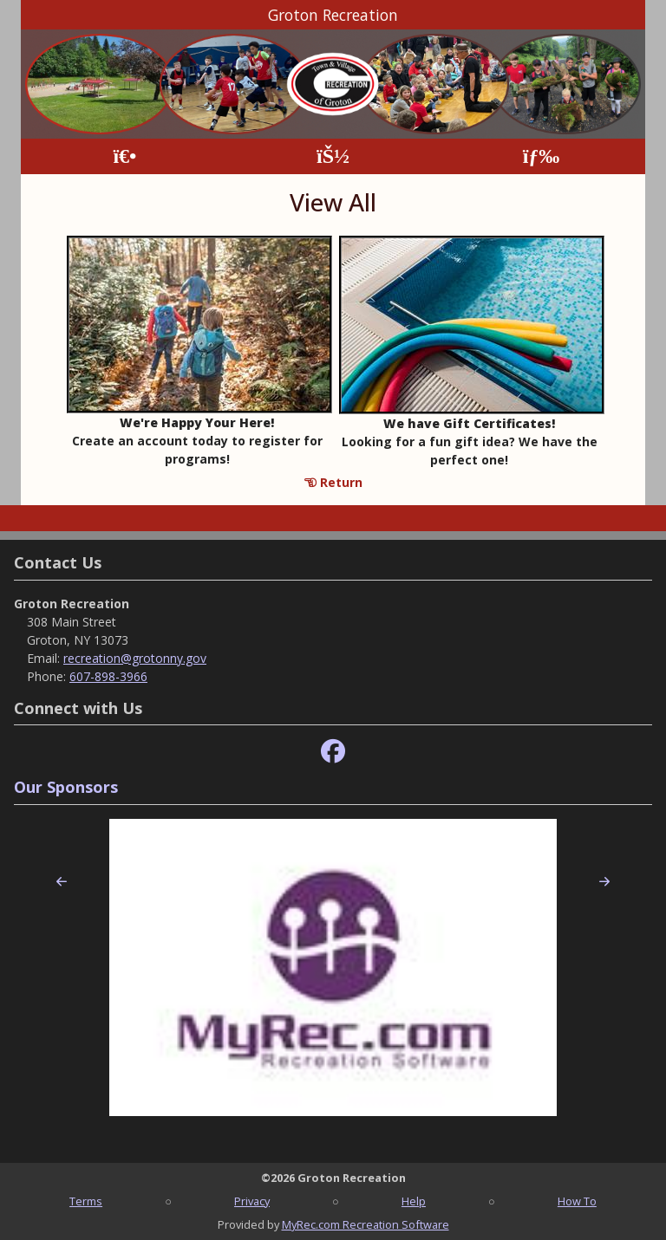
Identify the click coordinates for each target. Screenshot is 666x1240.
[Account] (333, 156)
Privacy (252, 1201)
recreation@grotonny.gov (134, 658)
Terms (85, 1201)
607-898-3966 (108, 676)
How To (577, 1201)
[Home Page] (124, 156)
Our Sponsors (66, 786)
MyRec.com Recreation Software (365, 1224)
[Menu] (541, 156)
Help (414, 1201)
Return (333, 482)
